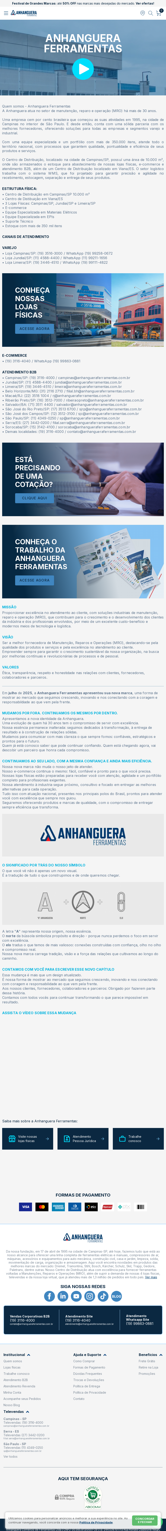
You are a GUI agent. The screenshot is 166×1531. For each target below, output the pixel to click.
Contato (79, 1399)
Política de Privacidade (89, 1392)
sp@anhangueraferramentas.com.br (22, 1451)
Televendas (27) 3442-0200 (24, 1435)
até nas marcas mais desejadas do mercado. (83, 3)
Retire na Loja (148, 1367)
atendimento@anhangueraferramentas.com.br (89, 1324)
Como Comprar (84, 1361)
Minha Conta (12, 1392)
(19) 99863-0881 (139, 1324)
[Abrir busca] (150, 13)
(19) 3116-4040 (77, 1320)
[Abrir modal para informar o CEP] (142, 13)
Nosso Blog (11, 1405)
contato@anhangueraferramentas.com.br (31, 1324)
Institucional (16, 1355)
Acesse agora (34, 580)
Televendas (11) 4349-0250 (23, 1447)
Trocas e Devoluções (88, 1380)
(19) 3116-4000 (22, 1320)
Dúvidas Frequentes (87, 1373)
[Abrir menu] (6, 13)
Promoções (147, 1373)
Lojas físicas (12, 1367)
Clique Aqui (34, 498)
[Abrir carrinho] (159, 13)
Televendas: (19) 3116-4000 (23, 1422)
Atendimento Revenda (19, 1386)
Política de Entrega (86, 1386)
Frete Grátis (147, 1361)
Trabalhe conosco (16, 1373)
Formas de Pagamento (89, 1367)
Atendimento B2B (15, 1380)
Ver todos (10, 1456)
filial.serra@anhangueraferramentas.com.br (26, 1438)
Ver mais (151, 1277)
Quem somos (12, 1361)
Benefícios (151, 1355)
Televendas (16, 1412)
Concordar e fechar (144, 1520)
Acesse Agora (34, 328)
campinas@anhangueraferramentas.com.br (26, 1426)
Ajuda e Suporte (90, 1355)
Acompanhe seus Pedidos (22, 1399)
